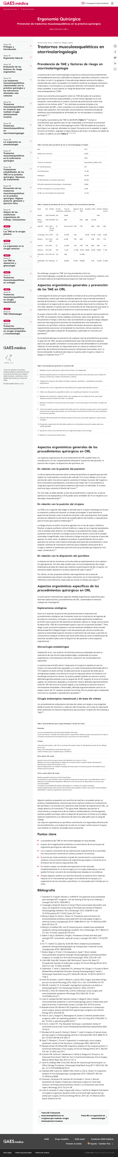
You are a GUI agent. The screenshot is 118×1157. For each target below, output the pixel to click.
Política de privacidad (23, 1153)
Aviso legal (7, 1153)
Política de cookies (42, 1153)
